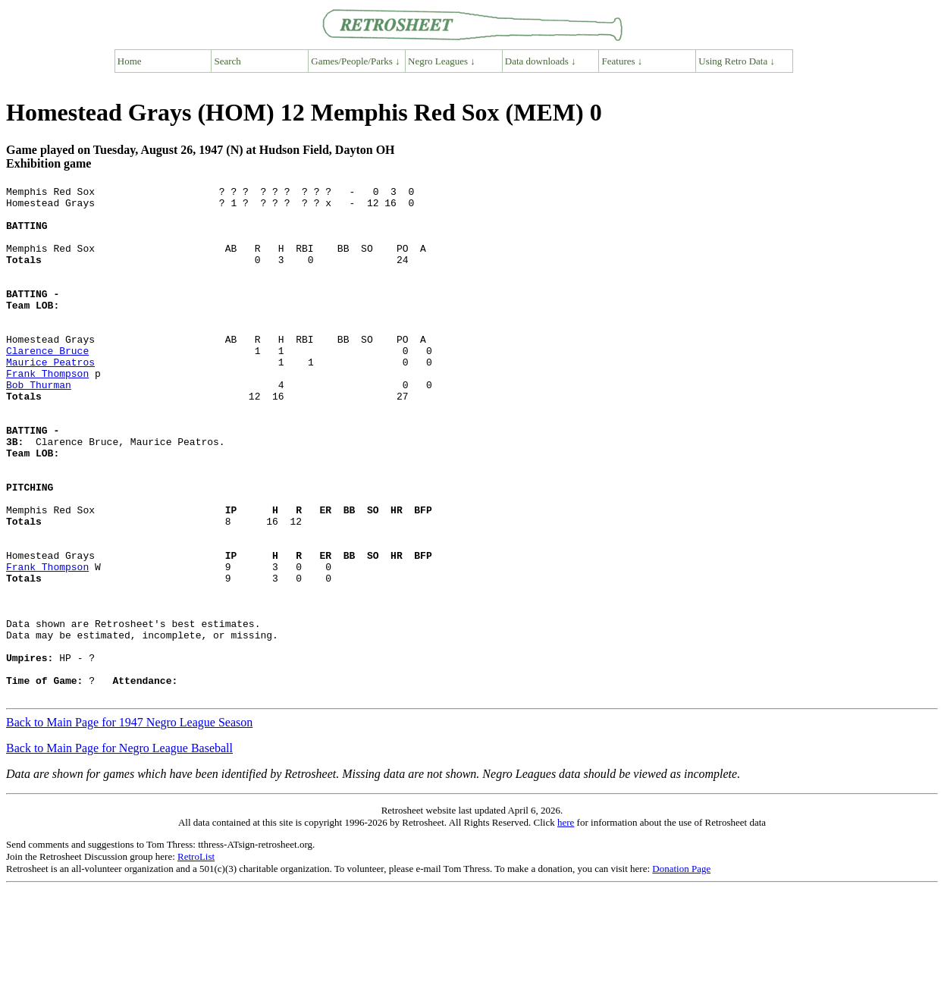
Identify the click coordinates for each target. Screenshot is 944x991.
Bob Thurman (38, 425)
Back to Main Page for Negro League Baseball (119, 850)
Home (130, 61)
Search (228, 61)
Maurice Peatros (50, 398)
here (565, 924)
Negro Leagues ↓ (441, 61)
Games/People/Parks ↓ (355, 61)
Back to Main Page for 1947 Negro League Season (129, 824)
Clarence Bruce (47, 384)
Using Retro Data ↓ (736, 61)
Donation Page (681, 971)
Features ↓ (622, 61)
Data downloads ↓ (540, 61)
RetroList (196, 958)
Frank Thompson (47, 412)
